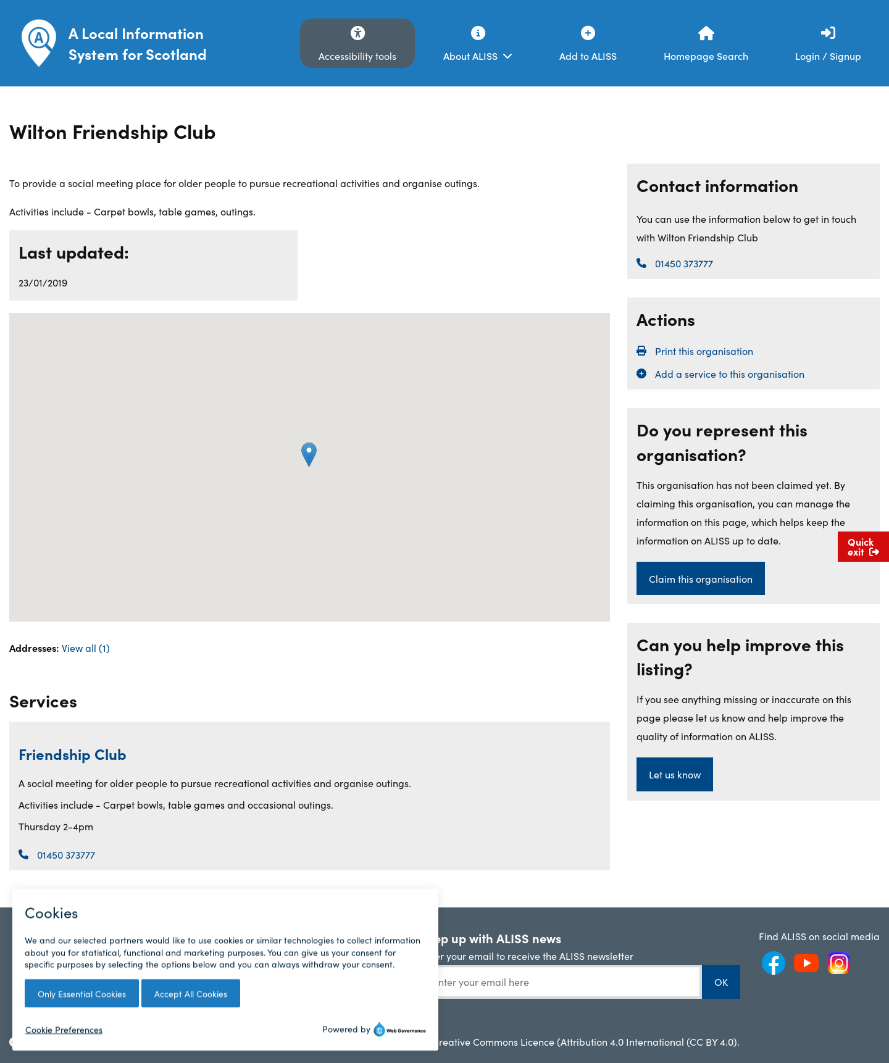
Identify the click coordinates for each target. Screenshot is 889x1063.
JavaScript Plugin (312, 996)
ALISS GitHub (303, 976)
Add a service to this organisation (729, 373)
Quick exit (863, 546)
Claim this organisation (701, 578)
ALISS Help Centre (315, 936)
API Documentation (317, 956)
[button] (309, 454)
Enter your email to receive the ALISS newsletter (526, 955)
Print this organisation (704, 350)
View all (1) (86, 647)
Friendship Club (73, 753)
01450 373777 (66, 854)
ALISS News (170, 936)
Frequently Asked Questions (54, 942)
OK (721, 981)
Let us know (675, 774)
